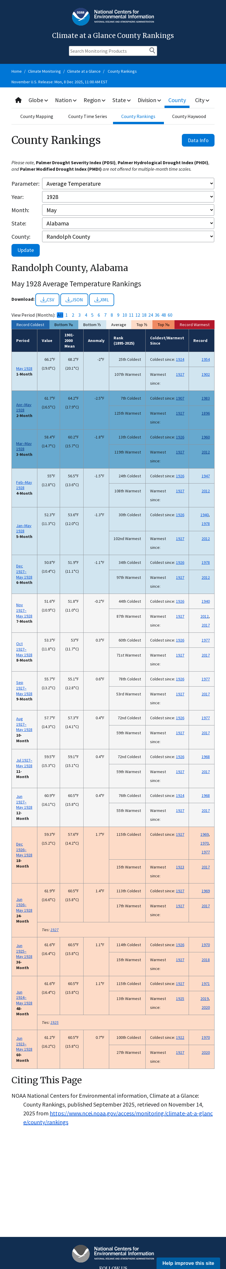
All (60, 315)
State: (18, 223)
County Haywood (189, 116)
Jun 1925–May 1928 (24, 951)
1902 (206, 374)
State (123, 100)
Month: (20, 210)
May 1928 (24, 368)
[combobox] (113, 100)
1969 (204, 834)
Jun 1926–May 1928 (24, 905)
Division (150, 100)
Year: (17, 196)
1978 (206, 523)
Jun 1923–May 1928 (24, 1044)
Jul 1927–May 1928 (24, 763)
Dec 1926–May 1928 (24, 849)
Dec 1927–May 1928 (24, 571)
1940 (204, 514)
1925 (180, 998)
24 (150, 315)
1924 (180, 359)
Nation (66, 100)
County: (20, 236)
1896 (206, 413)
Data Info (198, 140)
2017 (206, 625)
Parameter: (25, 183)
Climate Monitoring (44, 71)
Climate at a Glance (84, 71)
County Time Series (87, 116)
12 (137, 315)
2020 (206, 1007)
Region (95, 100)
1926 (180, 437)
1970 (204, 843)
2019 (204, 998)
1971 (206, 983)
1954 (206, 359)
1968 (206, 756)
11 (131, 315)
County (178, 100)
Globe (39, 100)
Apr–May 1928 (23, 407)
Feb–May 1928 (24, 485)
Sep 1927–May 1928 (24, 688)
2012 (206, 452)
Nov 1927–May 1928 (24, 610)
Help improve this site (188, 1263)
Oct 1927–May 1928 (24, 649)
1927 (180, 374)
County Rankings (122, 71)
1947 (206, 476)
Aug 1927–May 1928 (24, 724)
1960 (206, 437)
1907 (180, 398)
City (203, 100)
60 (170, 315)
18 (144, 315)
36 (157, 315)
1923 (180, 867)
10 (124, 315)
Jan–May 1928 (23, 528)
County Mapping (36, 116)
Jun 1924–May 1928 (24, 997)
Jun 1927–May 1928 (24, 802)
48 (163, 315)
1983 (206, 398)
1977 (206, 640)
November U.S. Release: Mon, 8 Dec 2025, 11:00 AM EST (59, 81)
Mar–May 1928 (24, 446)
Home (16, 71)
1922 (180, 1037)
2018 (206, 959)
